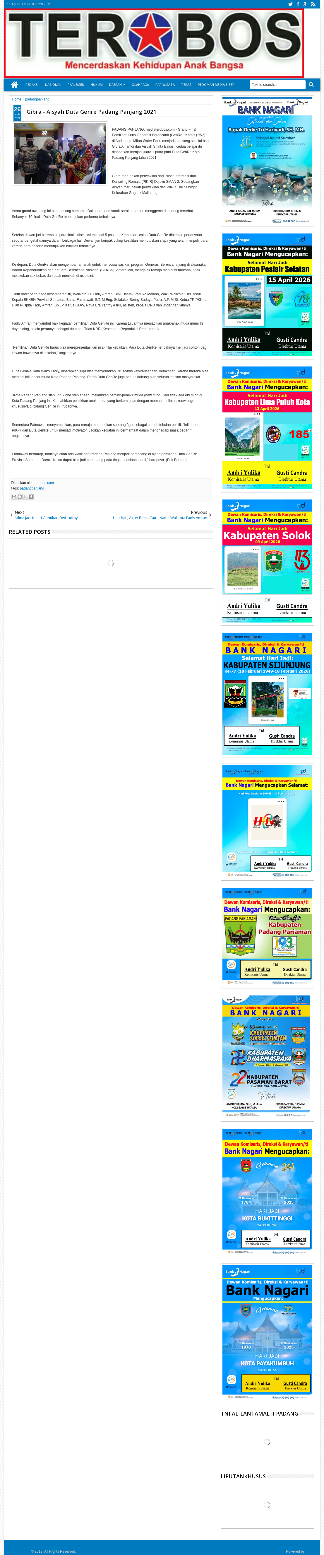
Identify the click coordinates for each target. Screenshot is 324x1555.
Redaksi (32, 84)
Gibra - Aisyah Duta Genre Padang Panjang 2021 (92, 111)
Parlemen (76, 84)
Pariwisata (165, 84)
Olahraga (140, 84)
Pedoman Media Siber (216, 84)
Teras (186, 84)
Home (14, 85)
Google (311, 1551)
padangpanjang (32, 488)
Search (311, 84)
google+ (305, 4)
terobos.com (44, 483)
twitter (290, 4)
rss (313, 4)
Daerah (115, 84)
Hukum (97, 84)
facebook (298, 4)
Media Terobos (18, 1551)
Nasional (53, 84)
